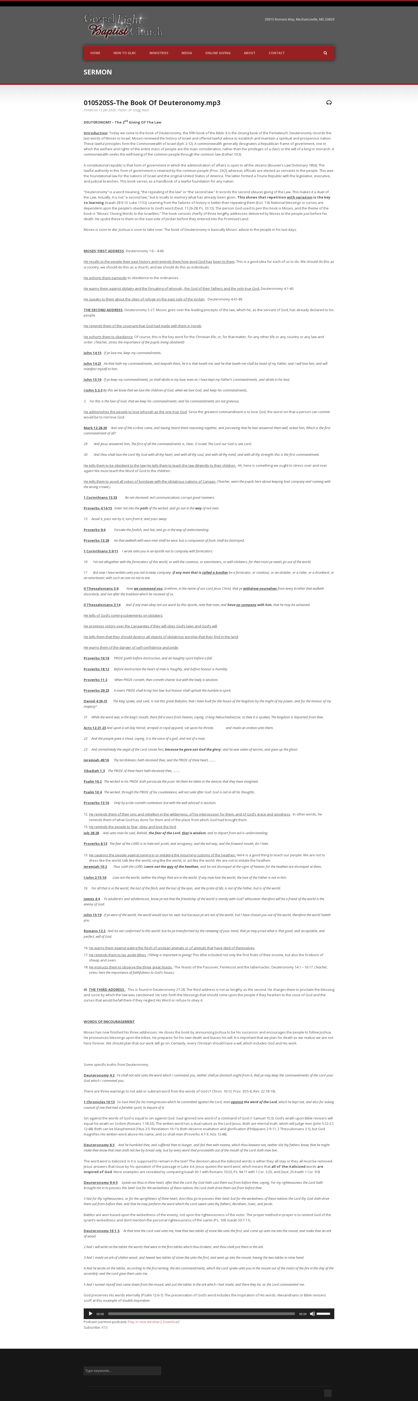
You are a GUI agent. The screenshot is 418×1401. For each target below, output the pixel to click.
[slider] (201, 1313)
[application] (209, 1313)
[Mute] (312, 1313)
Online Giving (218, 53)
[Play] (90, 1313)
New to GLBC (125, 53)
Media (187, 53)
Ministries (159, 53)
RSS (105, 1327)
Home (95, 53)
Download (171, 1321)
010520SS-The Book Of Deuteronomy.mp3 (152, 102)
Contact (277, 53)
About (249, 53)
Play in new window (143, 1321)
